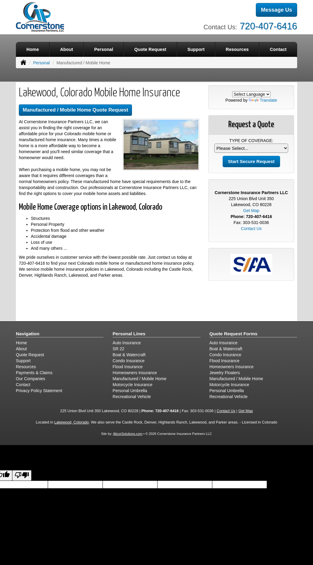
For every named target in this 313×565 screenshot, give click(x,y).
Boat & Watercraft (129, 354)
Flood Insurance (127, 366)
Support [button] (196, 49)
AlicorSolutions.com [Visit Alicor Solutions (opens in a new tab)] (127, 433)
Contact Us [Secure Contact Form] (251, 228)
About (66, 49)
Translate (263, 100)
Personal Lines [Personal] (129, 333)
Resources (26, 366)
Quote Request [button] (150, 49)
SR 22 (118, 348)
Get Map (251, 210)
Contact (278, 49)
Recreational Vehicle (132, 396)
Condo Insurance (129, 360)
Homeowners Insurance (135, 372)
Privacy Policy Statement (39, 390)
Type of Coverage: (251, 140)
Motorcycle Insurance (132, 384)
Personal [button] (103, 49)
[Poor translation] (21, 475)
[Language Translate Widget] (251, 94)
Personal (41, 62)
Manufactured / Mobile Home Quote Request (75, 110)
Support (23, 360)
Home (32, 49)
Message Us (276, 10)
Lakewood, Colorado (71, 422)
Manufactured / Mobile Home (139, 378)
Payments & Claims (34, 372)
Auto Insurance (127, 342)
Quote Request (30, 354)
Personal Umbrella (130, 390)
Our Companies (30, 378)
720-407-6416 (268, 26)
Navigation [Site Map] (27, 333)
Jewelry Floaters (224, 372)
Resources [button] (237, 49)
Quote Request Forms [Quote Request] (233, 333)
